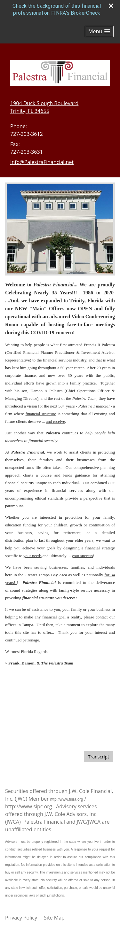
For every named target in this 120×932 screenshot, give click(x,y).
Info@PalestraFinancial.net (42, 162)
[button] (99, 31)
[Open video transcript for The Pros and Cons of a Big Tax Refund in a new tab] (98, 756)
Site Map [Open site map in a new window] (54, 917)
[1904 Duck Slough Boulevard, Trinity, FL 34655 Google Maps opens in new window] (44, 107)
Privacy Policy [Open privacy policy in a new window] (21, 917)
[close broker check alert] (111, 5)
